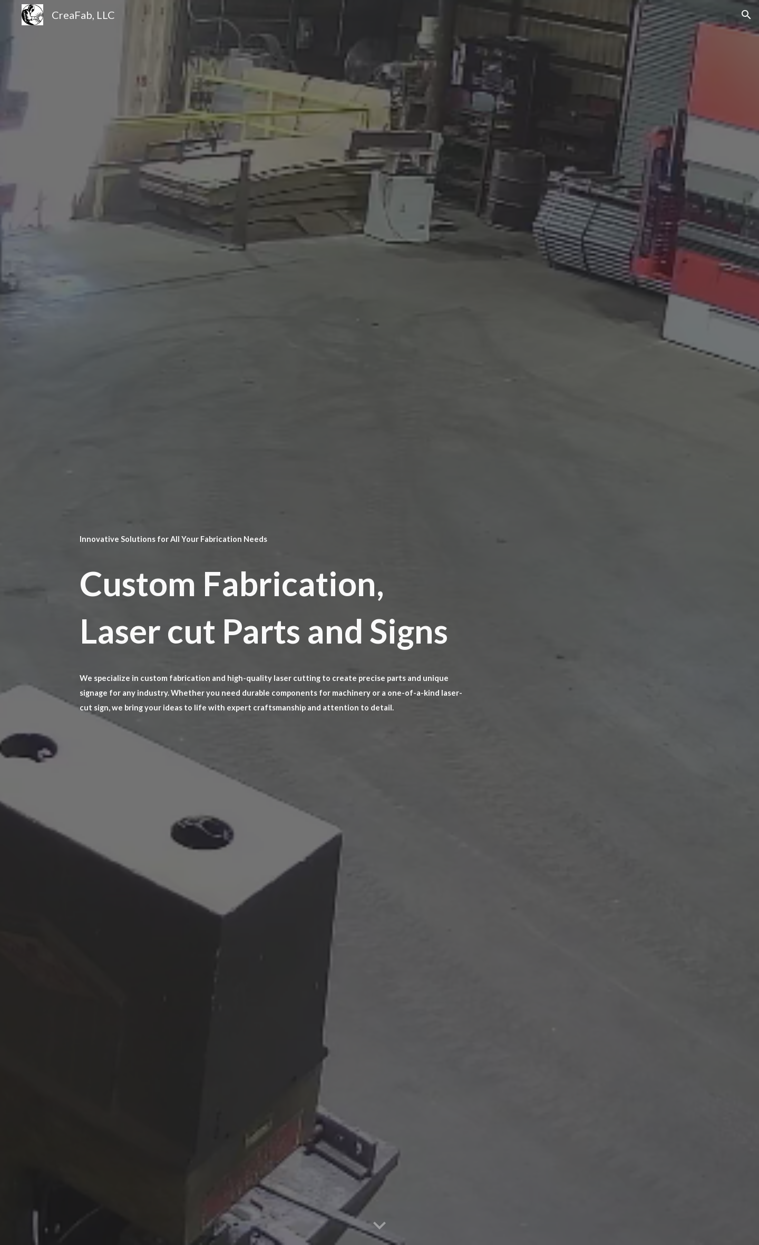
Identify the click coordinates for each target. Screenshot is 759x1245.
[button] (746, 14)
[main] (275, 538)
